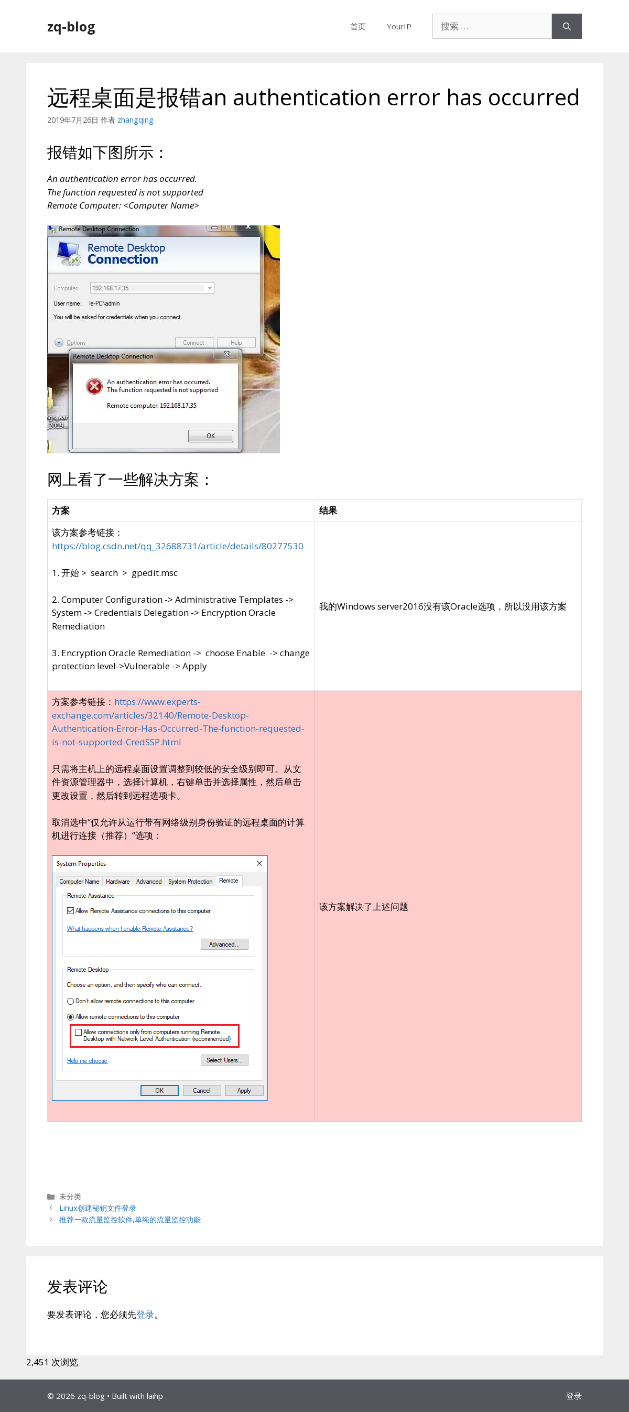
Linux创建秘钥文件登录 (97, 1208)
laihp (155, 1396)
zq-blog (71, 26)
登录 (145, 1314)
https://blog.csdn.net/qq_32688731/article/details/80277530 (177, 546)
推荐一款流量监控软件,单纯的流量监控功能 (130, 1219)
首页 (358, 26)
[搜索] (567, 26)
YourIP (399, 26)
